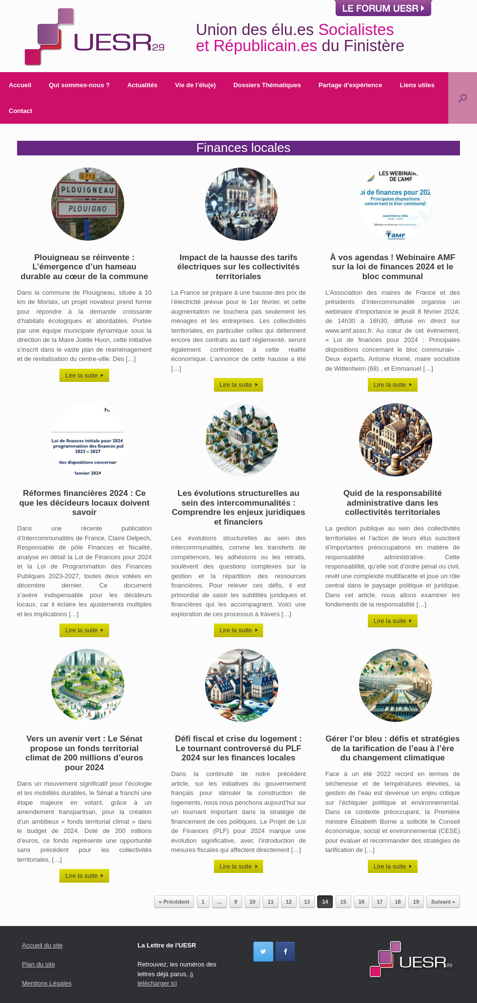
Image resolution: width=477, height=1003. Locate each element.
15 (343, 902)
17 (379, 902)
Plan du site (38, 964)
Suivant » (443, 902)
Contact (20, 110)
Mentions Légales (47, 983)
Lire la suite (84, 375)
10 (252, 902)
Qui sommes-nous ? (79, 85)
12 (289, 902)
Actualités (142, 85)
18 (398, 902)
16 (361, 902)
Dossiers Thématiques (267, 85)
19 (416, 902)
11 (270, 902)
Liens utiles (417, 85)
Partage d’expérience (350, 85)
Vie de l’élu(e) (195, 85)
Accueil (20, 85)
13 (307, 902)
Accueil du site (42, 945)
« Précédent (174, 902)
